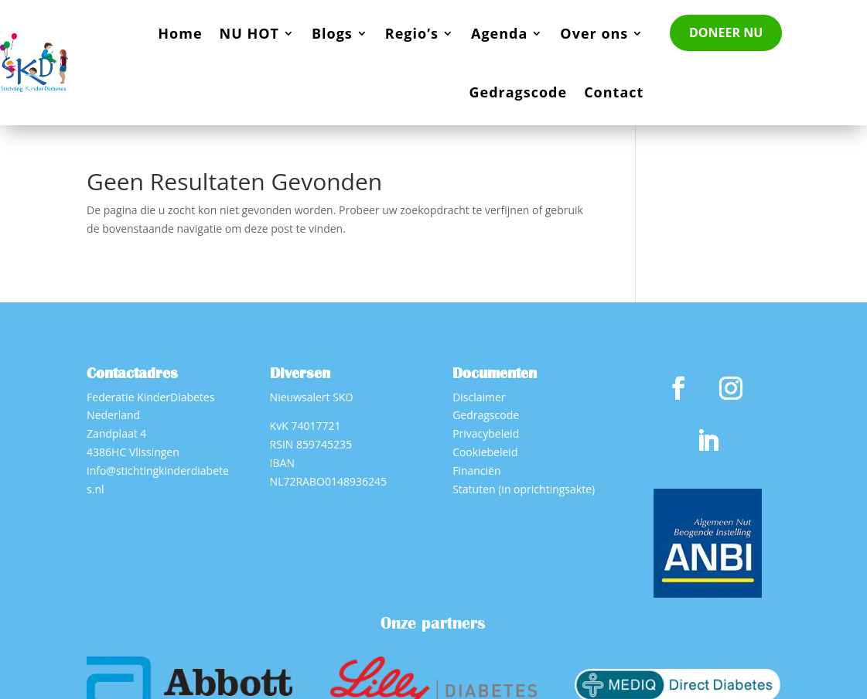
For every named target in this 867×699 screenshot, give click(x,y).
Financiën (476, 470)
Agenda (499, 33)
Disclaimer (478, 397)
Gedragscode (518, 92)
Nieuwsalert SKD (311, 397)
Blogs (332, 33)
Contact (613, 92)
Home (180, 33)
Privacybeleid (485, 433)
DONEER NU (726, 32)
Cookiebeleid (484, 452)
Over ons (594, 33)
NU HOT (249, 33)
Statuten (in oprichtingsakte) (523, 489)
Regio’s (412, 33)
